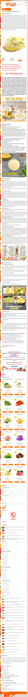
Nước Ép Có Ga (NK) (5, 590)
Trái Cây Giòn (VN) (5, 555)
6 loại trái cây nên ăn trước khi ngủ (10, 640)
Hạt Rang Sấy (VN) (5, 557)
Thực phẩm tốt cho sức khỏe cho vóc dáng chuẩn (12, 598)
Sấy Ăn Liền (4, 573)
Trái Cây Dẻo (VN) (5, 553)
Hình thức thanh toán (4, 669)
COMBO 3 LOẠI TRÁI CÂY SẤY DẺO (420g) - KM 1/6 (13, 624)
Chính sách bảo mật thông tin (5, 672)
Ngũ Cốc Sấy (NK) (5, 561)
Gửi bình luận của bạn (5, 495)
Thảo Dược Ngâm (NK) (6, 594)
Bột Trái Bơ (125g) (7, 414)
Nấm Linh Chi (4, 576)
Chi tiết (5, 394)
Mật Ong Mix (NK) (5, 585)
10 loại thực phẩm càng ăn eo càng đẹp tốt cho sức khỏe (14, 615)
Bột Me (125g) (19, 449)
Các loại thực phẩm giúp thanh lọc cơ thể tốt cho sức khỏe (14, 643)
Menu (6, 9)
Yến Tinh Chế (4, 571)
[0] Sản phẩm (23, 2)
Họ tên (3, 488)
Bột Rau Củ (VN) (5, 543)
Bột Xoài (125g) (19, 414)
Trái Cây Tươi (4, 547)
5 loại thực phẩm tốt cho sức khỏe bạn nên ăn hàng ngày (14, 609)
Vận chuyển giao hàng (4, 673)
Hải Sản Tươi (4, 578)
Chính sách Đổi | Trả (4, 670)
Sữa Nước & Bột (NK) (6, 592)
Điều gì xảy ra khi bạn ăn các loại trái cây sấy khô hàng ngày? (14, 617)
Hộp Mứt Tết (4, 564)
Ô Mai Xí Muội (4, 559)
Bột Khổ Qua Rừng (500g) (7, 379)
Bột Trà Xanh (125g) (7, 396)
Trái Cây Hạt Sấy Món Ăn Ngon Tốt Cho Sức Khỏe (13, 535)
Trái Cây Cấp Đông (5, 549)
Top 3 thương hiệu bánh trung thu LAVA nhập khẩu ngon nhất (14, 629)
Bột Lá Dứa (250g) (7, 449)
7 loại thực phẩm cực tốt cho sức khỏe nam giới (12, 649)
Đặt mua (20, 60)
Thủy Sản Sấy (4, 569)
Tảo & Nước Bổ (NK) (5, 588)
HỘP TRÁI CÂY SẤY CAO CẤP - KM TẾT (11, 532)
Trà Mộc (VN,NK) (5, 583)
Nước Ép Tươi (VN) (5, 545)
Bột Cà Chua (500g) (19, 396)
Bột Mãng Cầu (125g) (20, 379)
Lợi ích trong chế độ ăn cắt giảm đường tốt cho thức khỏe (14, 604)
